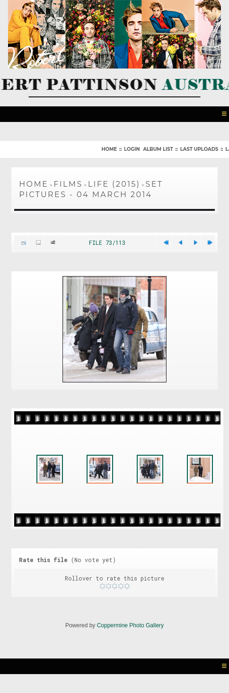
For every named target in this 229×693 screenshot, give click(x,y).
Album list (158, 148)
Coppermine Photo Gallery (130, 635)
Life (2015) (114, 183)
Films (68, 183)
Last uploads (199, 148)
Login (132, 148)
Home (109, 148)
